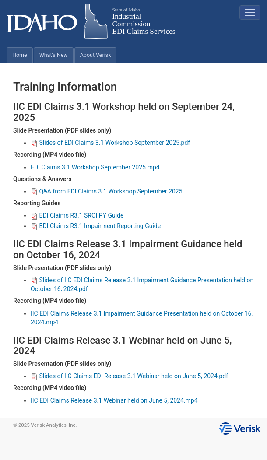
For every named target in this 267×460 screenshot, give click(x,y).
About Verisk (95, 55)
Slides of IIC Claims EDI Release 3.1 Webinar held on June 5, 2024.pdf (129, 375)
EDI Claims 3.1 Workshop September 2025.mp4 (95, 167)
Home (19, 55)
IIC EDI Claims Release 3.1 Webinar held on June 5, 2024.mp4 (114, 400)
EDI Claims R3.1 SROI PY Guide (77, 215)
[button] (249, 12)
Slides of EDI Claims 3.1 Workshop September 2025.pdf (110, 142)
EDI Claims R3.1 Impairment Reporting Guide (96, 225)
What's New (53, 55)
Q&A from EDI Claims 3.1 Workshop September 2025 (107, 191)
